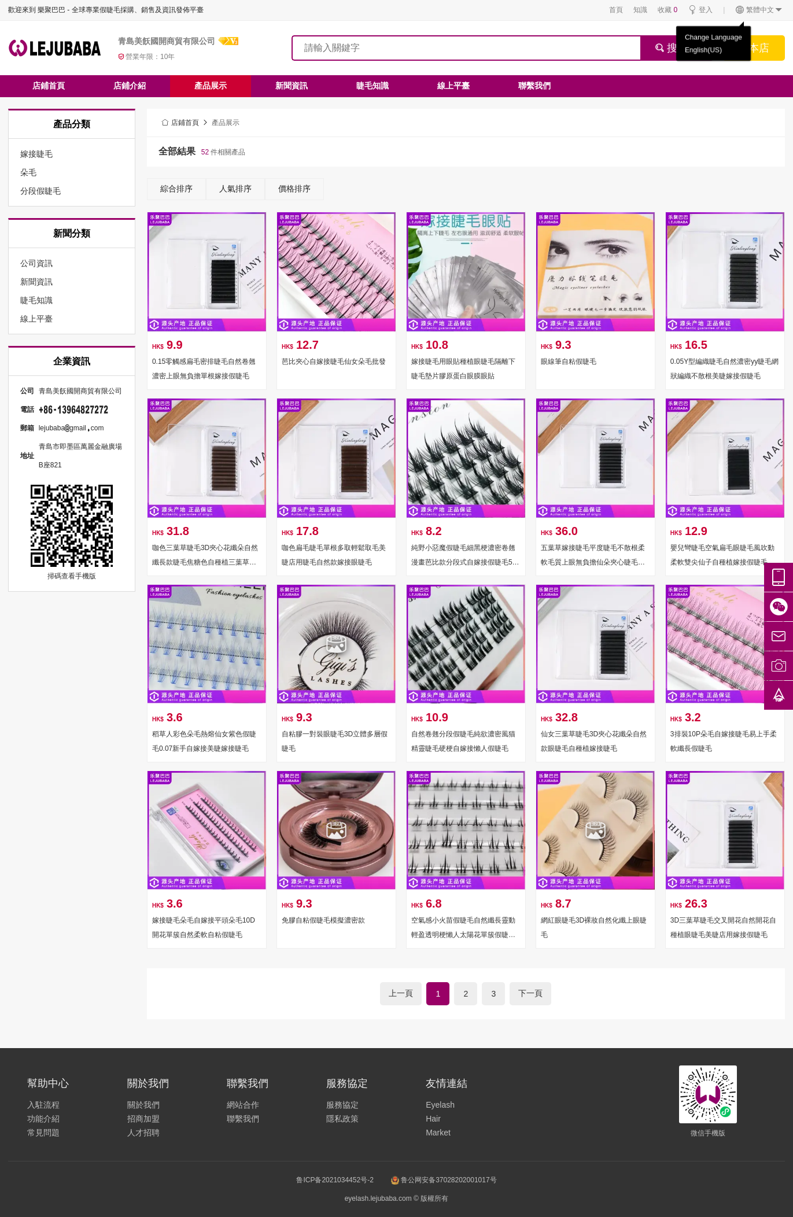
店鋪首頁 (48, 85)
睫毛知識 (372, 85)
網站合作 (243, 1104)
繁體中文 (759, 10)
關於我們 (143, 1104)
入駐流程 (43, 1104)
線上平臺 (453, 85)
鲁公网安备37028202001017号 (444, 1180)
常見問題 (43, 1132)
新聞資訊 (291, 85)
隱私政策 (342, 1118)
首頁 (616, 10)
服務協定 (342, 1104)
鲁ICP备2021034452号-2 (334, 1180)
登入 (700, 10)
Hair (433, 1118)
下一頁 (530, 993)
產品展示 (210, 85)
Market (438, 1132)
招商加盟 (143, 1118)
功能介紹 (43, 1118)
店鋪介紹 (129, 85)
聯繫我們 (534, 85)
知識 (640, 10)
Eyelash (440, 1104)
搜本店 (753, 48)
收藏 (667, 10)
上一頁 (401, 993)
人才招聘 (143, 1132)
